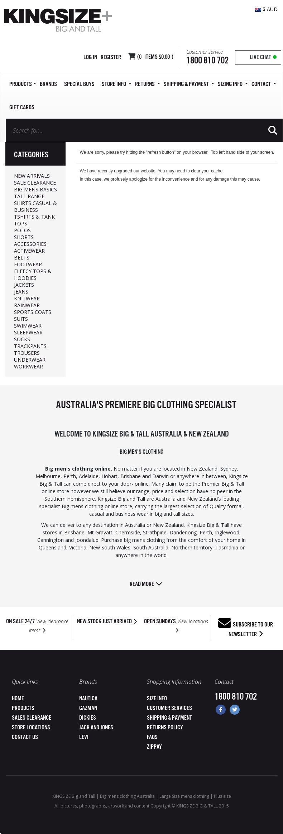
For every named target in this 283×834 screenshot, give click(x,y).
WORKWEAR (28, 366)
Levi (83, 737)
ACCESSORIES (30, 243)
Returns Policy (165, 727)
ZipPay (154, 747)
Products (23, 708)
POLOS (22, 230)
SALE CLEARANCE (35, 182)
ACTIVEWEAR (29, 250)
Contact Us (25, 737)
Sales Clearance (31, 718)
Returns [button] (147, 84)
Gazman (88, 708)
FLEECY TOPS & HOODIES (33, 274)
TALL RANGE (29, 196)
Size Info (157, 698)
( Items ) (155, 57)
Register (111, 57)
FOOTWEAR (28, 264)
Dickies (87, 718)
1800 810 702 (207, 61)
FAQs (152, 737)
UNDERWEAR (29, 359)
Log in (90, 57)
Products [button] (22, 84)
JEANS (21, 291)
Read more (146, 584)
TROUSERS (27, 352)
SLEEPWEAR (28, 332)
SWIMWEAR (28, 325)
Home (18, 698)
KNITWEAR (27, 298)
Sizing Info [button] (233, 84)
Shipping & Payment (169, 718)
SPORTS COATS (32, 312)
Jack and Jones (96, 727)
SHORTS (24, 237)
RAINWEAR (27, 305)
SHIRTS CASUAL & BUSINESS (35, 206)
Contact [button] (263, 84)
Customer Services (169, 708)
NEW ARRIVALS (32, 175)
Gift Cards (21, 107)
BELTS (21, 257)
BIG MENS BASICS (35, 189)
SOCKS (22, 339)
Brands (48, 84)
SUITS (21, 318)
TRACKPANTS (30, 346)
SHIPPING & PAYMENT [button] (189, 84)
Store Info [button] (116, 84)
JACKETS (24, 284)
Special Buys (79, 84)
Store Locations (31, 727)
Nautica (88, 698)
